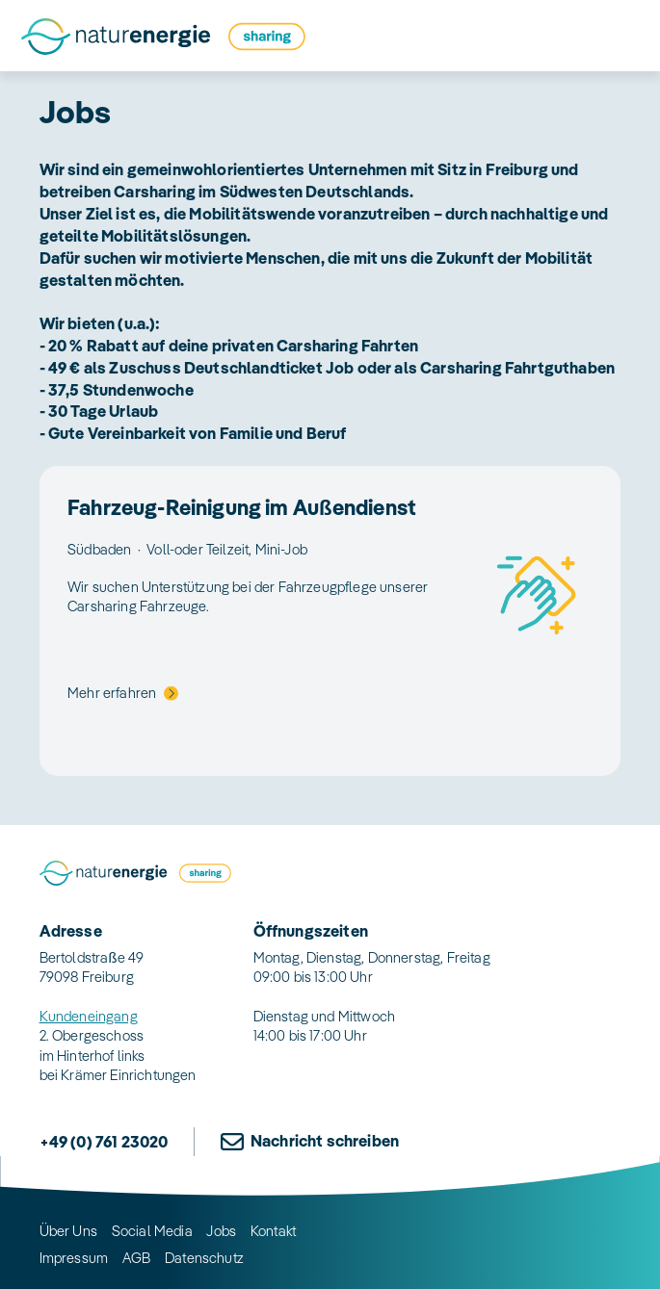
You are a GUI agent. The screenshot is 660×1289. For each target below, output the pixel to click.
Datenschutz (204, 1258)
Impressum (74, 1258)
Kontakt (273, 1231)
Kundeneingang (89, 1016)
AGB (136, 1258)
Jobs (221, 1231)
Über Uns (68, 1231)
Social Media (152, 1231)
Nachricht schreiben (325, 1140)
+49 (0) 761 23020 (104, 1141)
